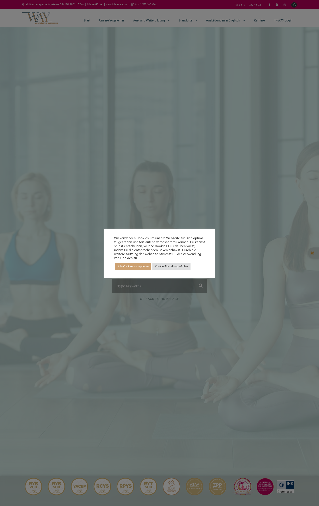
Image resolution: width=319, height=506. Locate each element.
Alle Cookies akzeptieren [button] (133, 266)
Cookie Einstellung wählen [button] (171, 266)
